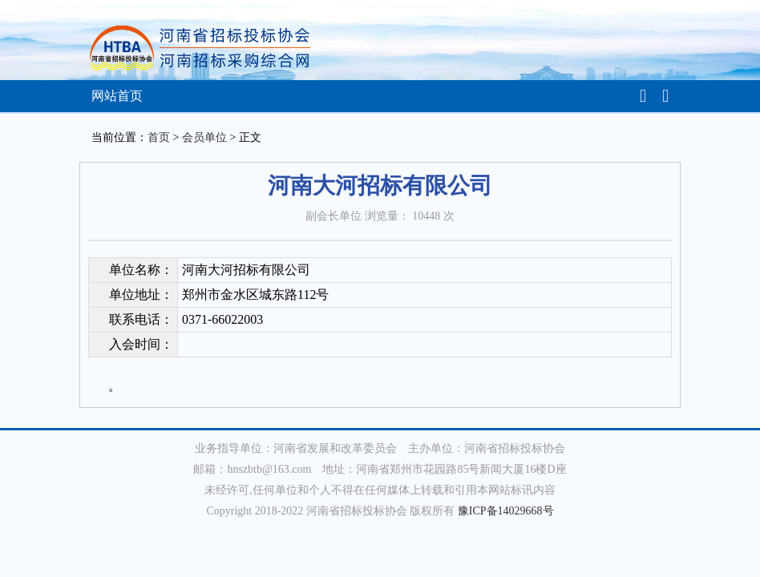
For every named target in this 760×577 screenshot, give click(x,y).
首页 (159, 137)
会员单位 (204, 137)
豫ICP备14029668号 (506, 511)
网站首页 (117, 96)
